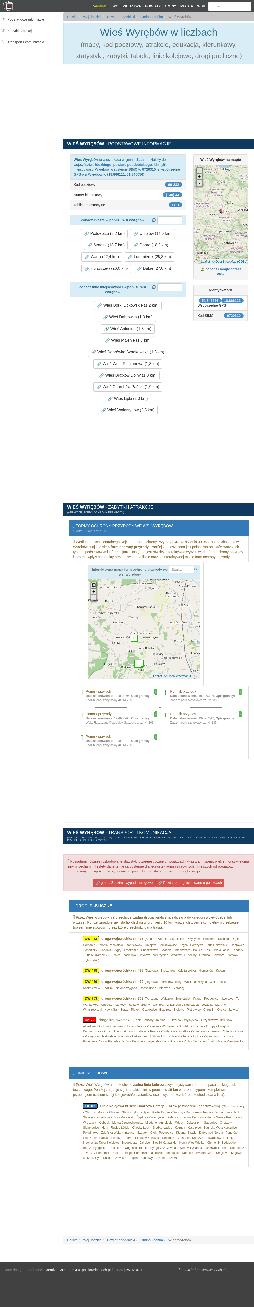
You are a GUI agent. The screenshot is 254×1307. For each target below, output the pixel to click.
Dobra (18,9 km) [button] (150, 245)
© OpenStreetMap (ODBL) (229, 261)
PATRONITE (135, 1270)
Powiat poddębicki (120, 17)
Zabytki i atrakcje (20, 31)
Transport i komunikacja (25, 42)
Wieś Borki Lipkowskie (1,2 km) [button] (128, 305)
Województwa (126, 6)
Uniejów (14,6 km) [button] (152, 233)
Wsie (201, 6)
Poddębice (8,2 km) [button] (104, 233)
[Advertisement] (31, 68)
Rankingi (99, 6)
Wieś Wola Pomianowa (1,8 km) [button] (127, 364)
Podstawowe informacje (25, 19)
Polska (72, 17)
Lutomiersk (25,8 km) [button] (149, 257)
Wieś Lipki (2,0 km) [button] (128, 398)
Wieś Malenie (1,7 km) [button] (128, 340)
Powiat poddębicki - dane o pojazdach (190, 883)
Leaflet (205, 261)
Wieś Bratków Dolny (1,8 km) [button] (128, 375)
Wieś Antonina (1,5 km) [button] (127, 329)
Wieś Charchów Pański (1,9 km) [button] (127, 387)
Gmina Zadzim (151, 17)
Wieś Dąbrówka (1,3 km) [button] (128, 317)
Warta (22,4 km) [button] (102, 257)
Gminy (170, 6)
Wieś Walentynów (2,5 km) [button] (127, 410)
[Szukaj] (229, 6)
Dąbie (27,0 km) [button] (154, 268)
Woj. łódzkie (92, 17)
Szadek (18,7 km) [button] (106, 245)
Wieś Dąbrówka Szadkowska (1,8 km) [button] (127, 352)
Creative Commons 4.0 (62, 1270)
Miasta (186, 6)
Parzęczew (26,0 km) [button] (106, 268)
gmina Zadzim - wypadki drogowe (124, 883)
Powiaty (153, 6)
